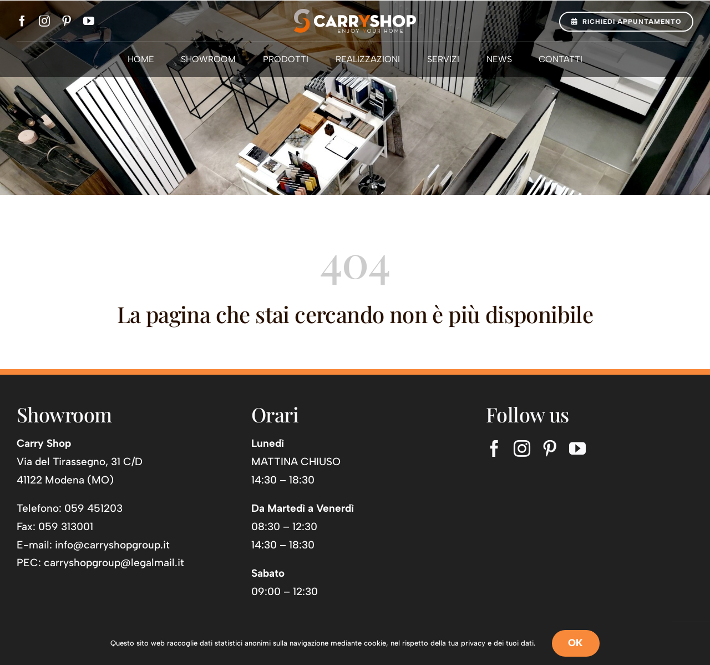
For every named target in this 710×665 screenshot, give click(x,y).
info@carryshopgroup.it (112, 544)
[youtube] (88, 21)
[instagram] (44, 21)
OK (576, 643)
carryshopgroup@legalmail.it (114, 562)
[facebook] (22, 21)
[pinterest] (66, 21)
